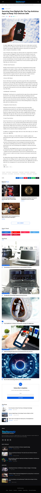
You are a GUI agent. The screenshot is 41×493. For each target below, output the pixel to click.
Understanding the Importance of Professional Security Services (18, 351)
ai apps (3, 172)
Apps (3, 8)
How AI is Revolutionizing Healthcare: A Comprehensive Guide (17, 379)
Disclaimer (20, 490)
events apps (27, 172)
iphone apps (4, 173)
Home (7, 490)
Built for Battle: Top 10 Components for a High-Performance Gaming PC (11, 216)
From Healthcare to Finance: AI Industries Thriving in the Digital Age (19, 323)
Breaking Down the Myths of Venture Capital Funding (19, 447)
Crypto (22, 200)
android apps (8, 172)
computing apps (15, 172)
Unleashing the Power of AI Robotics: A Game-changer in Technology (22, 467)
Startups (11, 420)
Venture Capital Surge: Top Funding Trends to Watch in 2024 (21, 413)
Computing (11, 475)
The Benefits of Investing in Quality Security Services (15, 295)
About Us (10, 490)
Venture (10, 448)
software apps (22, 173)
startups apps (29, 173)
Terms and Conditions (32, 490)
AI (2, 321)
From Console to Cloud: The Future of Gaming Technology (20, 408)
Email (20, 393)
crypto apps (21, 172)
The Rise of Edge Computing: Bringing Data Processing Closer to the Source (24, 473)
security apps (10, 173)
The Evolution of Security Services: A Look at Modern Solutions (17, 267)
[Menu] (3, 2)
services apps (16, 173)
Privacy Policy (25, 490)
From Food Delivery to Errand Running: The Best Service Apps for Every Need (23, 480)
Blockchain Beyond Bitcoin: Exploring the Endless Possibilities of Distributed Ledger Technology (24, 459)
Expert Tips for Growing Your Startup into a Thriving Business (21, 418)
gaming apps (32, 172)
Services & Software (5, 265)
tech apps (35, 173)
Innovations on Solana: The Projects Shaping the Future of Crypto (29, 198)
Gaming (10, 409)
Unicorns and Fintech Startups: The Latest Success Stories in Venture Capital (23, 453)
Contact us (15, 490)
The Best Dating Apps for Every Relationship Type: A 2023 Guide (9, 198)
